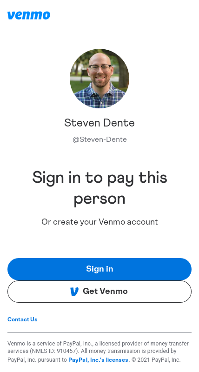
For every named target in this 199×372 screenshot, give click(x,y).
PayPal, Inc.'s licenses (98, 360)
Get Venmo (99, 291)
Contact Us (22, 319)
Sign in (99, 269)
